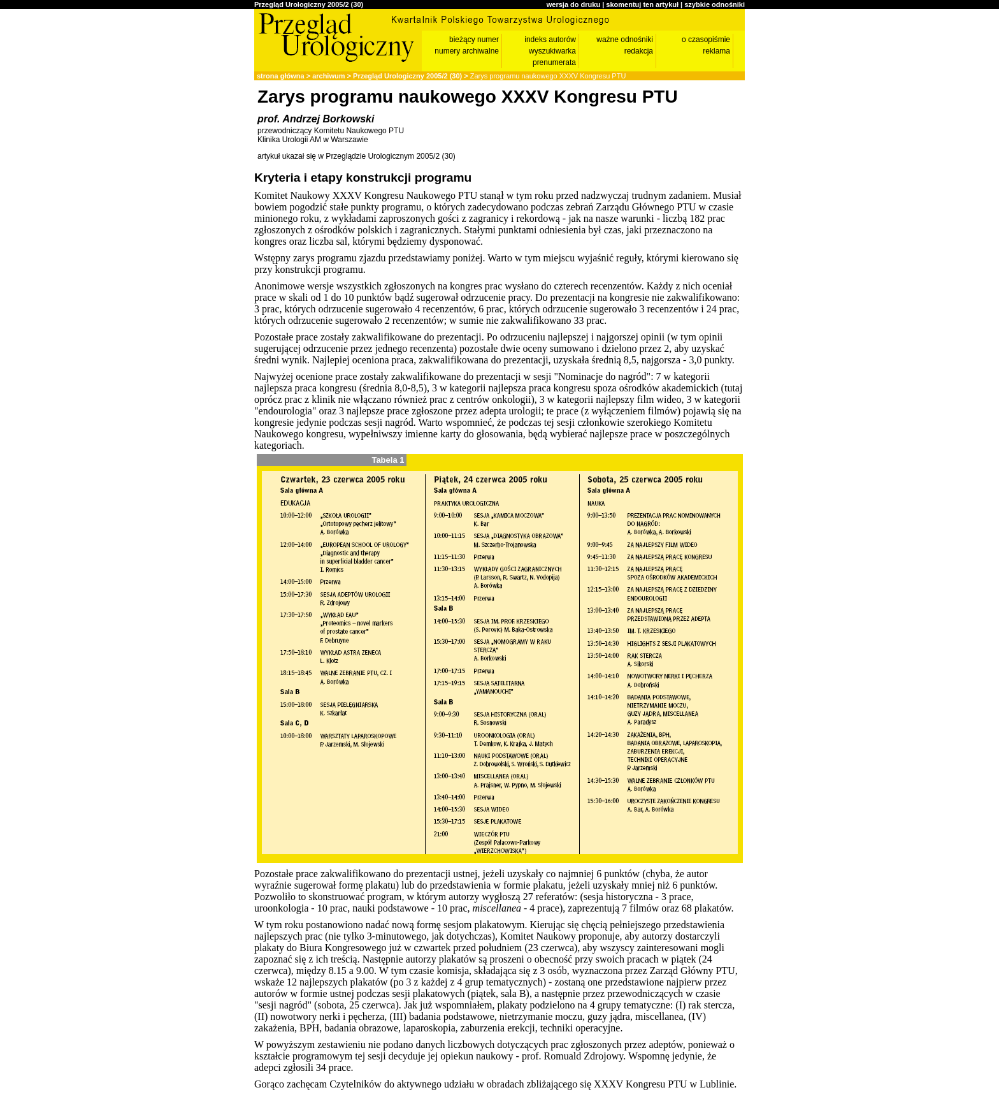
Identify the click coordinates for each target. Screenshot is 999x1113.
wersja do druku (573, 4)
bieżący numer (474, 39)
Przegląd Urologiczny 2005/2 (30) (308, 4)
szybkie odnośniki (714, 4)
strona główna (281, 76)
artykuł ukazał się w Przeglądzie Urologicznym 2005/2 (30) (356, 156)
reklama (716, 51)
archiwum (328, 76)
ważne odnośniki (624, 39)
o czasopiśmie (706, 39)
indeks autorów (550, 39)
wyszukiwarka (552, 51)
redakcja (638, 51)
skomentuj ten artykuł (642, 4)
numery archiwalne (467, 51)
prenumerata (554, 62)
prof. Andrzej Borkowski (315, 118)
